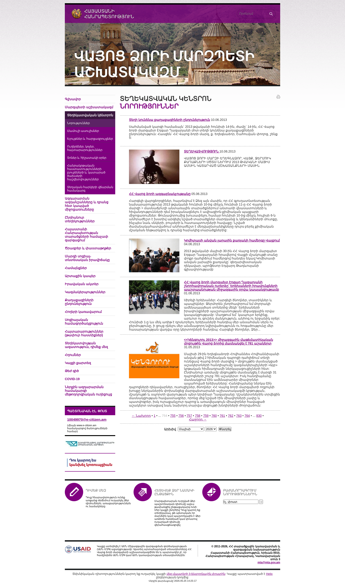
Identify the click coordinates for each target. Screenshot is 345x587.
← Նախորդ (141, 415)
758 (197, 415)
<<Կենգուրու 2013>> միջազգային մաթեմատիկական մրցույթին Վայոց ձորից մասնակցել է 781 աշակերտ (228, 341)
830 (259, 415)
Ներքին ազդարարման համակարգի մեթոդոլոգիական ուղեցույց (88, 390)
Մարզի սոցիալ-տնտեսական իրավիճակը (87, 258)
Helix (269, 574)
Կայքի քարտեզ (78, 363)
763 (238, 415)
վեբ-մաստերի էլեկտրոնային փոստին (196, 574)
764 (247, 415)
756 (181, 415)
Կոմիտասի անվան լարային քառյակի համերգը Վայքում (232, 240)
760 (214, 415)
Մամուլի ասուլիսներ (83, 131)
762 (230, 415)
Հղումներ (73, 355)
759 (205, 415)
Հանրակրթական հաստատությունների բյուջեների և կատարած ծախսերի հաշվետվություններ (86, 172)
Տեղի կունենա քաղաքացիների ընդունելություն (169, 120)
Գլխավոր (73, 99)
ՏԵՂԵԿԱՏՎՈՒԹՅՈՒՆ (201, 151)
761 (222, 415)
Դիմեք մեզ (96, 490)
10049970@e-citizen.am (87, 419)
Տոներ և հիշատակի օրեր (87, 157)
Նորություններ (78, 123)
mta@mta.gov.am (268, 562)
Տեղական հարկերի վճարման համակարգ (90, 189)
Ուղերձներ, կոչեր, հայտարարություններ (84, 148)
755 (172, 415)
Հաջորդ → (198, 419)
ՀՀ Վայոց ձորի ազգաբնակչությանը (160, 194)
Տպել (278, 97)
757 (189, 415)
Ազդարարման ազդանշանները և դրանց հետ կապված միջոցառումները (86, 204)
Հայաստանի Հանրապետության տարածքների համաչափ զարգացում (86, 234)
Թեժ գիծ (72, 371)
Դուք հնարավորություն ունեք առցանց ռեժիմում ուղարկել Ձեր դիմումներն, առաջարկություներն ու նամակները (108, 502)
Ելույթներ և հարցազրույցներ (90, 138)
